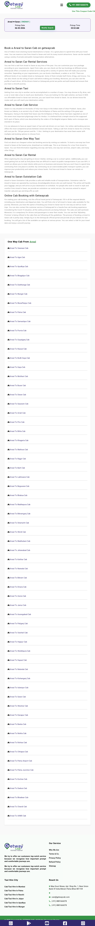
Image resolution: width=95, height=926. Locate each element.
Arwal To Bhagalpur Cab (20, 276)
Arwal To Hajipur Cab (18, 642)
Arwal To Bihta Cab (18, 431)
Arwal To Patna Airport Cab (21, 761)
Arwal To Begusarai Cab (20, 486)
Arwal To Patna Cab (18, 312)
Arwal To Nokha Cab (18, 733)
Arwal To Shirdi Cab (18, 532)
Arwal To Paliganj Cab (19, 624)
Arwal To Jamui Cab (18, 605)
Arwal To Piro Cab (17, 422)
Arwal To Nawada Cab (19, 569)
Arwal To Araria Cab (18, 596)
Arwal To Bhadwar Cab (19, 797)
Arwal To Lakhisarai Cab (20, 477)
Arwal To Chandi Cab (18, 807)
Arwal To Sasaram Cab (19, 404)
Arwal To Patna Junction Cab (22, 770)
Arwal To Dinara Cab (18, 587)
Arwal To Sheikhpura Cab (20, 651)
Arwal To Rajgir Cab (18, 459)
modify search (48, 28)
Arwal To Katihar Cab (18, 559)
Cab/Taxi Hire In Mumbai (15, 887)
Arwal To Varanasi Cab (19, 248)
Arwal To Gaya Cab (18, 367)
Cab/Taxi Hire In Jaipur (14, 899)
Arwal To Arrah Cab (18, 413)
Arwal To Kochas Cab (19, 779)
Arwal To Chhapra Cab (19, 752)
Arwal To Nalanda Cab (19, 669)
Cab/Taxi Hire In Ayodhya (15, 903)
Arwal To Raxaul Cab (18, 349)
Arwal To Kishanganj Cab (20, 678)
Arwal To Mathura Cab (19, 450)
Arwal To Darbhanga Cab (20, 285)
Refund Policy (55, 862)
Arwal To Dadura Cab (18, 788)
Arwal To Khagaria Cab (19, 440)
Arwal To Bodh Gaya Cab (20, 358)
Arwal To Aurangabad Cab (20, 614)
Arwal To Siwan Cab (18, 395)
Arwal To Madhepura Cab (20, 504)
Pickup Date (20, 25)
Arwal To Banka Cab (18, 724)
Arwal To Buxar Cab (18, 385)
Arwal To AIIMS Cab (18, 816)
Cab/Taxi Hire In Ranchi (14, 895)
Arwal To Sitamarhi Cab (19, 523)
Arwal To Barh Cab (17, 468)
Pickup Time (75, 25)
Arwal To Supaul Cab (18, 660)
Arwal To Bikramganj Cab (20, 514)
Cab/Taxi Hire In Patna (14, 891)
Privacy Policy (55, 858)
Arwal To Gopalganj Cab (20, 340)
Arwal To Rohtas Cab (18, 743)
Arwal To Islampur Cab (19, 688)
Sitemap (52, 866)
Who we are (54, 850)
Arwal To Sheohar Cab (19, 706)
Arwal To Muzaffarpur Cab (21, 303)
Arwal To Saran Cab (18, 697)
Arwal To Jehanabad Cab (20, 550)
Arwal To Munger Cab (19, 294)
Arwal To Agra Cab (17, 257)
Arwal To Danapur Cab (19, 715)
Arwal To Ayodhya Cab (19, 266)
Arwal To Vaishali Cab (19, 633)
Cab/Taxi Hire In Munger (14, 907)
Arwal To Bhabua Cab (19, 495)
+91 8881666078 (78, 5)
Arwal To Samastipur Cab (20, 321)
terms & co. (54, 854)
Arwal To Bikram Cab (18, 578)
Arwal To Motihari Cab (19, 376)
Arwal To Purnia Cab (18, 331)
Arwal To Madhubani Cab (20, 541)
